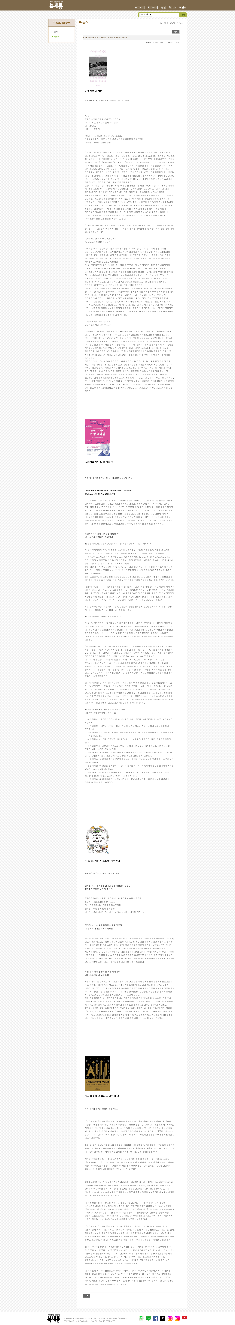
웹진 (56, 32)
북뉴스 (57, 36)
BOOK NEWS (169, 23)
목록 (176, 31)
